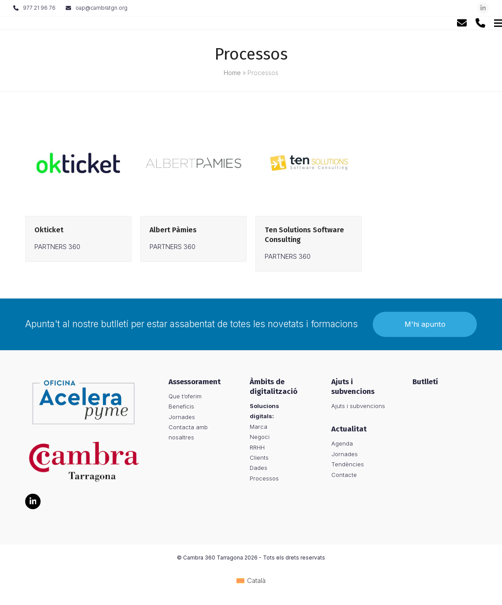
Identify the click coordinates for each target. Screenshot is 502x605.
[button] (484, 22)
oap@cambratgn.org (101, 7)
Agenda (342, 445)
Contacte (344, 476)
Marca (258, 427)
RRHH (257, 448)
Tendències (347, 465)
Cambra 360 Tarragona (213, 559)
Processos (264, 479)
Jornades (182, 418)
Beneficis (181, 408)
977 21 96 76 (39, 7)
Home (232, 72)
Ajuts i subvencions (358, 407)
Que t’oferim (185, 397)
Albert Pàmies (173, 230)
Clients (259, 458)
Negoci (260, 438)
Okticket (49, 230)
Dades (258, 469)
